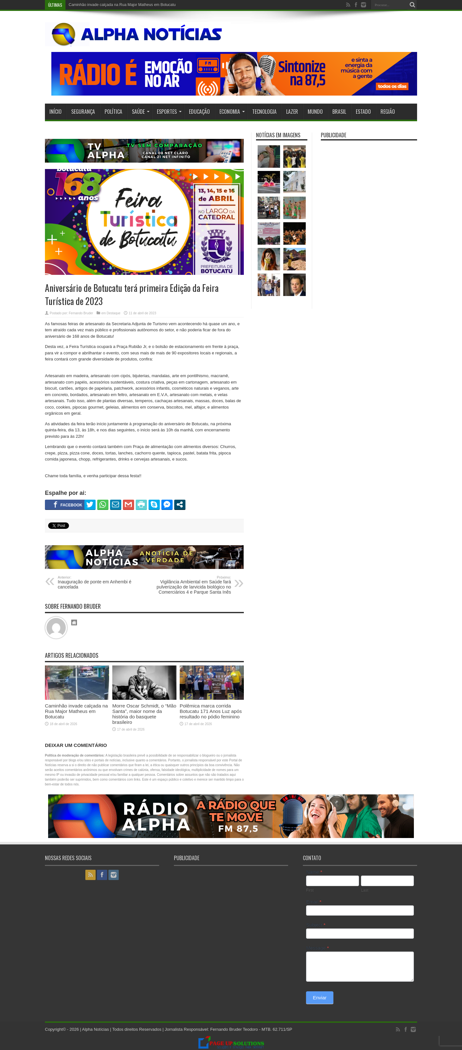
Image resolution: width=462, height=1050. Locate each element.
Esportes (169, 111)
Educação (199, 111)
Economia (232, 111)
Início (55, 111)
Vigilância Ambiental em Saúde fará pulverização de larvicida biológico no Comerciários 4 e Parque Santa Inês (191, 585)
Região (388, 111)
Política (113, 111)
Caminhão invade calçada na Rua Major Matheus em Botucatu (122, 5)
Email (313, 901)
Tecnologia (264, 111)
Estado (363, 111)
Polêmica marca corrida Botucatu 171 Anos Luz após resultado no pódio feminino (211, 711)
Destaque (114, 313)
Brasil (339, 111)
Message (317, 948)
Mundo (315, 111)
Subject (315, 924)
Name (314, 872)
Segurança (83, 111)
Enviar (320, 997)
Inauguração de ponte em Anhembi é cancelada (97, 582)
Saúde (141, 111)
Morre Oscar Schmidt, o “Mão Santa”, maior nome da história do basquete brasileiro (144, 714)
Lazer (292, 111)
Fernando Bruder (81, 313)
